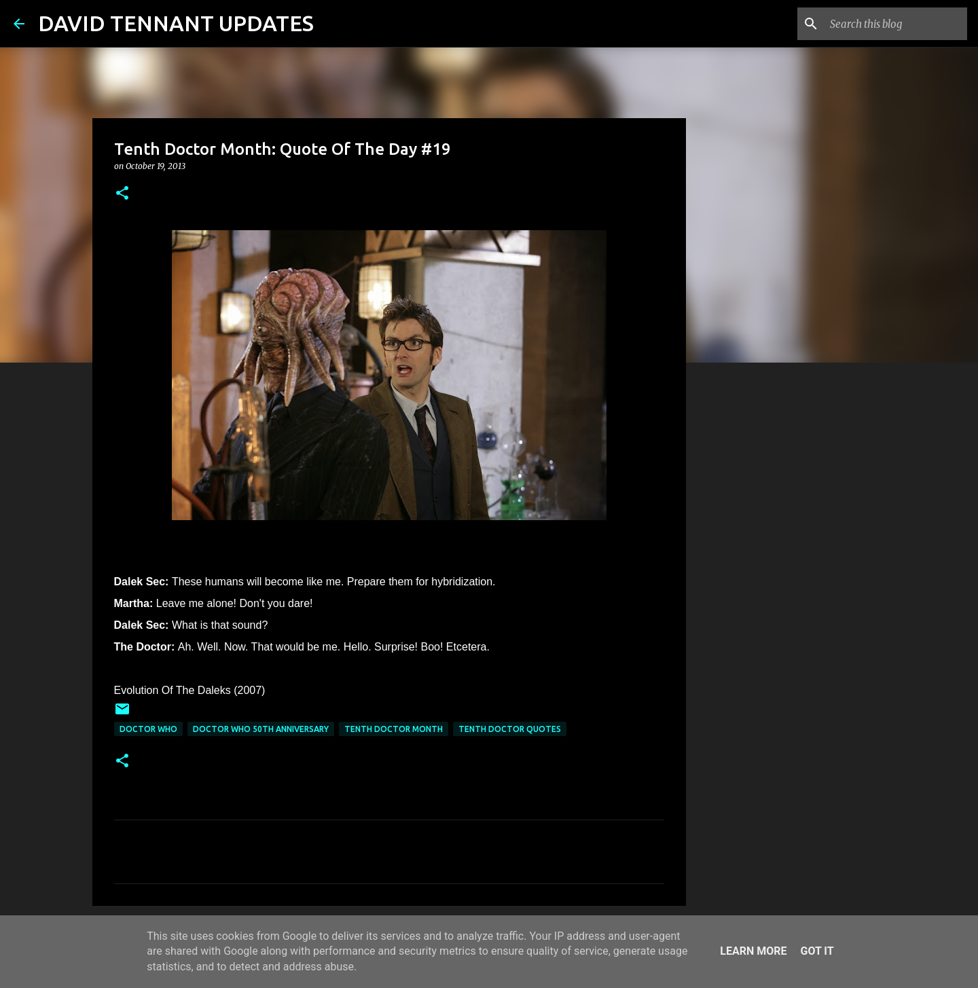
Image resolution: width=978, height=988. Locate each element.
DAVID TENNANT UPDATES (176, 23)
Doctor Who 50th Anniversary (261, 729)
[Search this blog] (896, 23)
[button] (122, 194)
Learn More (753, 951)
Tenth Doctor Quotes (509, 729)
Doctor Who (148, 729)
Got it (816, 951)
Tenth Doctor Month (393, 729)
